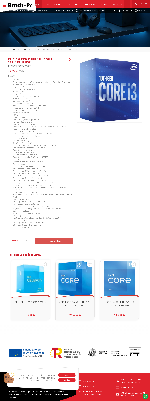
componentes (25, 49)
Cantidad (14, 241)
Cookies (48, 394)
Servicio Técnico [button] (73, 4)
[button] (145, 396)
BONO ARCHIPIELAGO (120, 4)
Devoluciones (36, 394)
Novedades (58, 4)
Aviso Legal (25, 391)
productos (13, 49)
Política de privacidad (42, 391)
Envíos (25, 394)
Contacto (104, 4)
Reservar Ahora (54, 241)
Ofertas (47, 4)
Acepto (67, 375)
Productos (36, 4)
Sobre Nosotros (90, 4)
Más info (67, 380)
